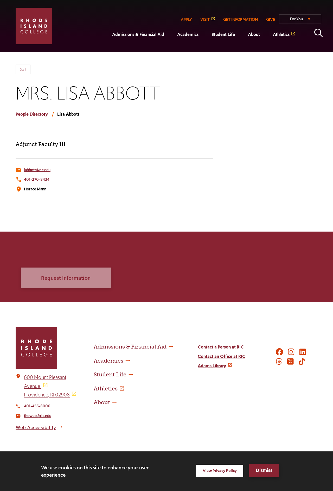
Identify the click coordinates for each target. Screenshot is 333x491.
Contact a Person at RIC (221, 347)
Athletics (281, 34)
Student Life (223, 34)
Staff (23, 69)
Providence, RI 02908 (47, 394)
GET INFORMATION (240, 19)
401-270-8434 (36, 179)
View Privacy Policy (220, 470)
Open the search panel (318, 33)
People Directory (32, 114)
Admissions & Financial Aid (138, 34)
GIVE (270, 19)
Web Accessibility (36, 427)
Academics (187, 34)
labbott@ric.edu (37, 169)
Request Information (66, 287)
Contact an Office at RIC (221, 356)
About (254, 34)
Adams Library (212, 366)
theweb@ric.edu (37, 415)
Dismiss (264, 470)
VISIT (205, 19)
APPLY (186, 19)
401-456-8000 (37, 406)
